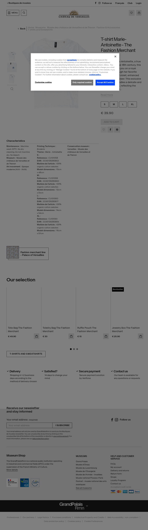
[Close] (115, 56)
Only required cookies (82, 82)
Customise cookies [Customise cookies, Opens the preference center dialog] (43, 82)
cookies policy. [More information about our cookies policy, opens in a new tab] (95, 75)
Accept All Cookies (105, 82)
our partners (72, 60)
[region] (75, 72)
